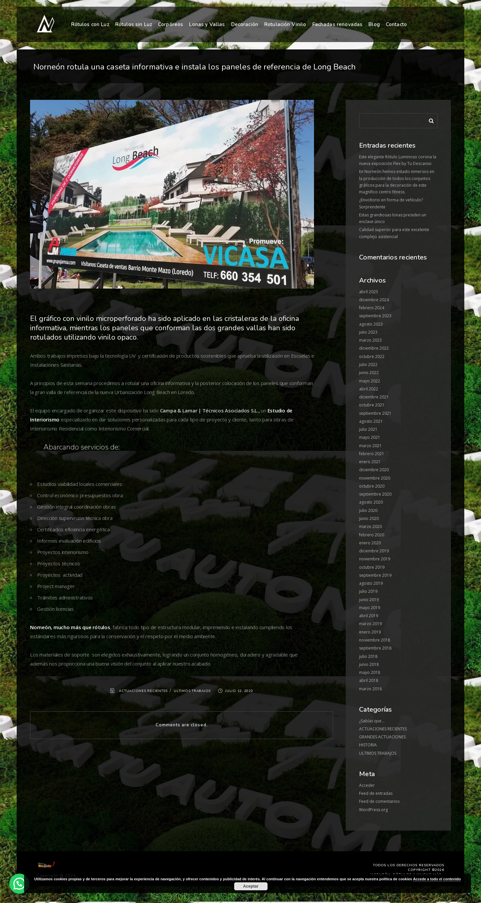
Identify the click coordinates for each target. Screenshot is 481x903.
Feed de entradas (375, 793)
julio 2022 (368, 364)
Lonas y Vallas (207, 24)
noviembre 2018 (374, 640)
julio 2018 (368, 656)
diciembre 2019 (374, 551)
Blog (374, 24)
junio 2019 (369, 599)
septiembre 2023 (375, 316)
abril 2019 (368, 615)
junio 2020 (369, 518)
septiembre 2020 (375, 494)
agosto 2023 (371, 324)
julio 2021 (368, 429)
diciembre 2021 (374, 397)
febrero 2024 (371, 308)
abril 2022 (368, 389)
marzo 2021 (370, 445)
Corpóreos (170, 24)
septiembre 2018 (375, 648)
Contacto (396, 24)
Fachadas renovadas (337, 24)
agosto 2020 (371, 502)
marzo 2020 (370, 526)
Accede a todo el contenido (437, 879)
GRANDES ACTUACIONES (382, 737)
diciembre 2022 (374, 348)
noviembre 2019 (374, 559)
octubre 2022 (371, 356)
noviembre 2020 (374, 478)
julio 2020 (368, 510)
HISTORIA (368, 745)
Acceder (367, 785)
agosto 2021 (371, 421)
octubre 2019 (371, 567)
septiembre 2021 (375, 413)
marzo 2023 (370, 340)
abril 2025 (368, 292)
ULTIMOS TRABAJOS (192, 691)
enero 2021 (370, 462)
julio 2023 (368, 332)
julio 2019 (368, 591)
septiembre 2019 (375, 575)
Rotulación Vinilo (285, 24)
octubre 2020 (371, 486)
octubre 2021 (371, 405)
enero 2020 (370, 543)
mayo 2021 (369, 437)
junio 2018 (369, 664)
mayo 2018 (369, 672)
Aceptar (251, 886)
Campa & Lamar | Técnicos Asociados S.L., (209, 410)
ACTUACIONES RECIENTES (143, 691)
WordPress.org (373, 809)
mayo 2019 (369, 607)
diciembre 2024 (374, 300)
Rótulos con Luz (90, 24)
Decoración (245, 24)
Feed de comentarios (379, 801)
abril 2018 (368, 680)
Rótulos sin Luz (133, 24)
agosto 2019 (371, 583)
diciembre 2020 (374, 470)
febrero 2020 (371, 535)
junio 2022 (369, 372)
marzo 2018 (370, 689)
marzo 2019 (370, 623)
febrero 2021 (371, 454)
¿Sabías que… (371, 721)
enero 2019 (370, 632)
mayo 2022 (369, 381)
